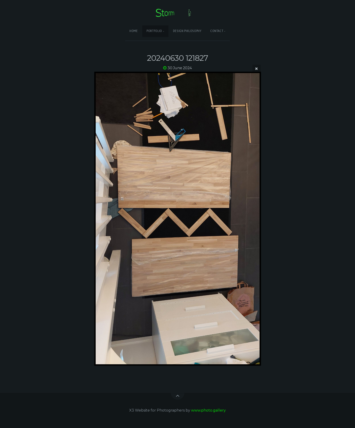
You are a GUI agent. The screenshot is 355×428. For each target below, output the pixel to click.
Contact (216, 31)
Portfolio (154, 31)
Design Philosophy (187, 31)
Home (133, 31)
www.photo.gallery (208, 410)
